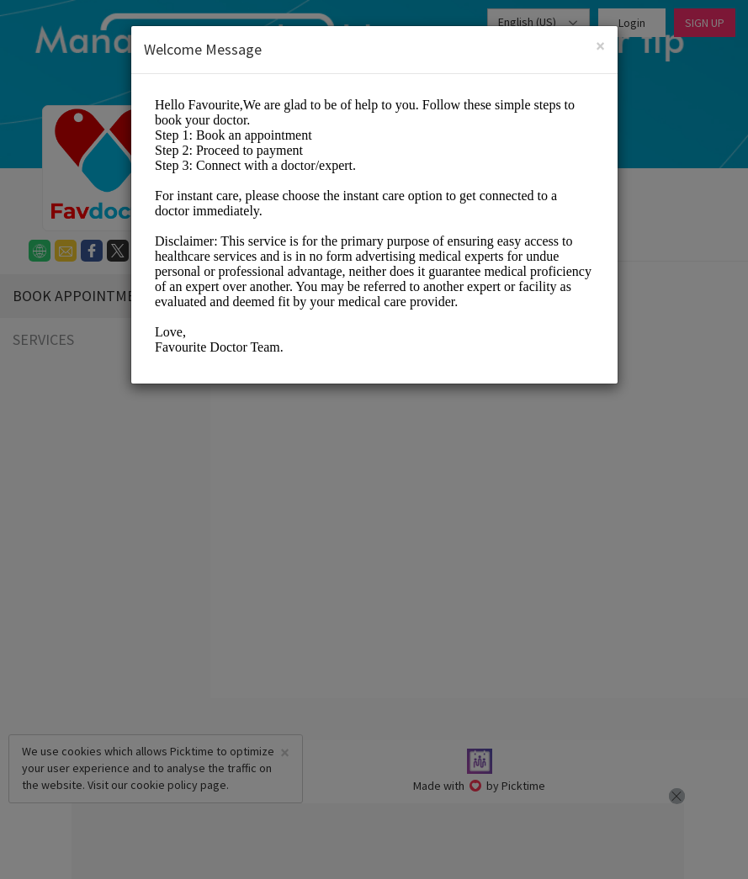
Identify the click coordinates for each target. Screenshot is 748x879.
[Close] (600, 46)
